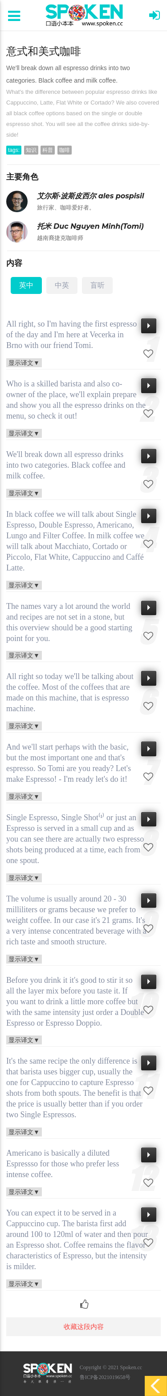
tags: (14, 150)
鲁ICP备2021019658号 (105, 1377)
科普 (47, 150)
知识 (31, 150)
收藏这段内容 (84, 1326)
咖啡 (64, 150)
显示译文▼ (24, 362)
